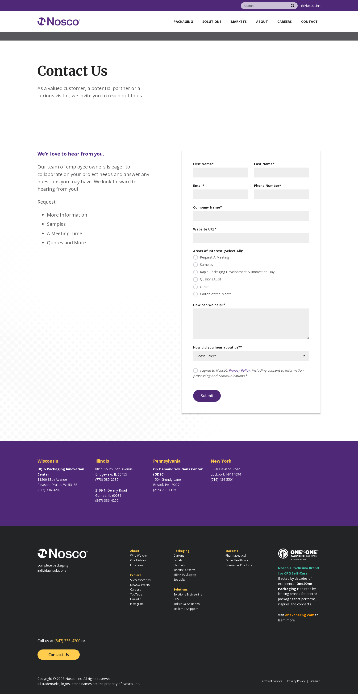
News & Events (140, 585)
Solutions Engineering (188, 594)
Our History (138, 560)
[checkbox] (251, 276)
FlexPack (179, 565)
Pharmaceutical (235, 556)
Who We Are (138, 556)
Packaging (183, 21)
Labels (178, 560)
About (262, 21)
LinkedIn (135, 599)
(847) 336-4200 (67, 640)
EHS (176, 599)
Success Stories (140, 580)
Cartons (179, 556)
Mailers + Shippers (186, 609)
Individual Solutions (187, 604)
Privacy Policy (239, 370)
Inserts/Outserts (184, 570)
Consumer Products (238, 565)
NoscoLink (311, 5)
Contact (309, 21)
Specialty (179, 580)
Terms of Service (271, 681)
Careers (284, 21)
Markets (239, 21)
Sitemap (315, 681)
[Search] (264, 5)
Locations (136, 565)
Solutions (211, 21)
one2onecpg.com (299, 615)
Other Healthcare (237, 560)
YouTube (136, 594)
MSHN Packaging (185, 575)
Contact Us (58, 654)
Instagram (137, 604)
